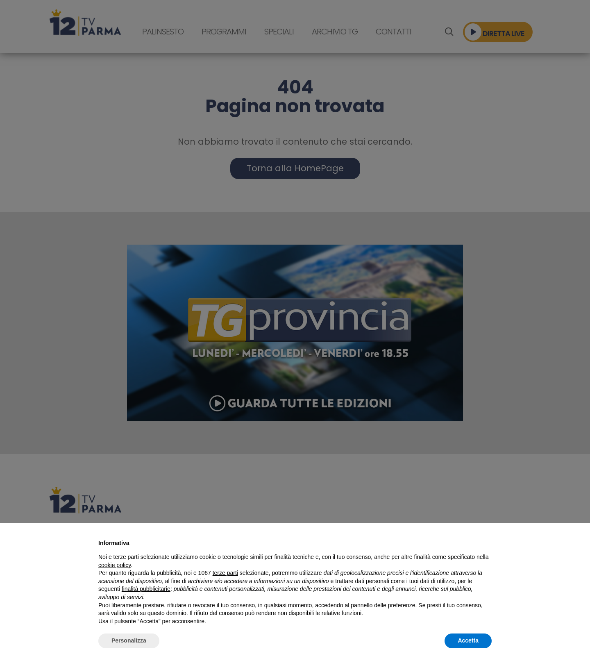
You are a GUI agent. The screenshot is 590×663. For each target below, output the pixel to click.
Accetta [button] (468, 640)
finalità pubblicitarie (146, 589)
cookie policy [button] (114, 565)
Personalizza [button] (128, 640)
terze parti (225, 573)
